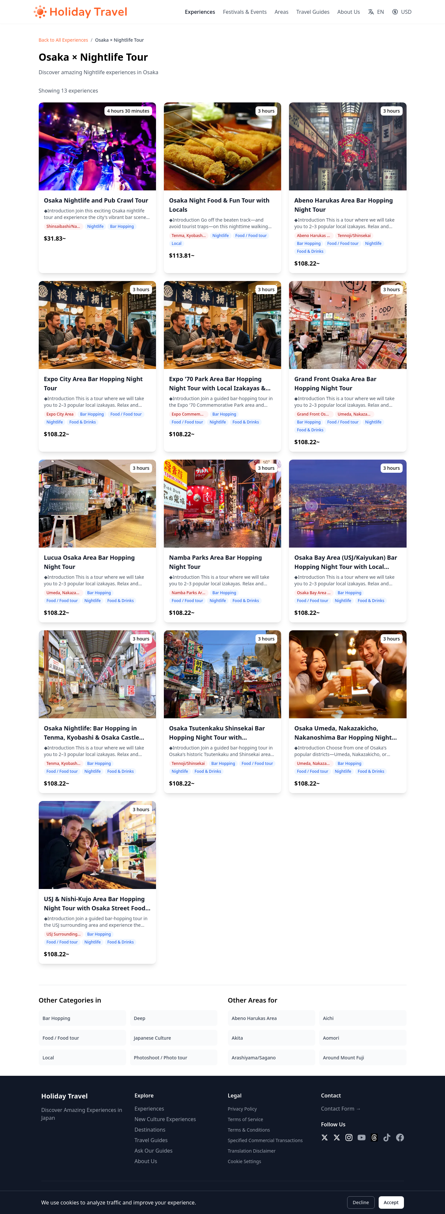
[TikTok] (387, 1137)
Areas (281, 11)
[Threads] (374, 1137)
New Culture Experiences (165, 1119)
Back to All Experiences (63, 40)
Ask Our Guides (154, 1150)
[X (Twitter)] (324, 1137)
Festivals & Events (245, 11)
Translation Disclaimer (252, 1151)
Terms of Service (245, 1119)
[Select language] (376, 12)
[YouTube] (362, 1137)
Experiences (200, 11)
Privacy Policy (242, 1109)
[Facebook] (400, 1137)
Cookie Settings (244, 1161)
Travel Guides (312, 11)
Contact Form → (341, 1108)
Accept (391, 1202)
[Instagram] (348, 1137)
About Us (348, 11)
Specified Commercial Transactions (265, 1140)
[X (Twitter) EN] (336, 1137)
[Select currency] (402, 12)
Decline (361, 1202)
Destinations (150, 1129)
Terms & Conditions (249, 1130)
